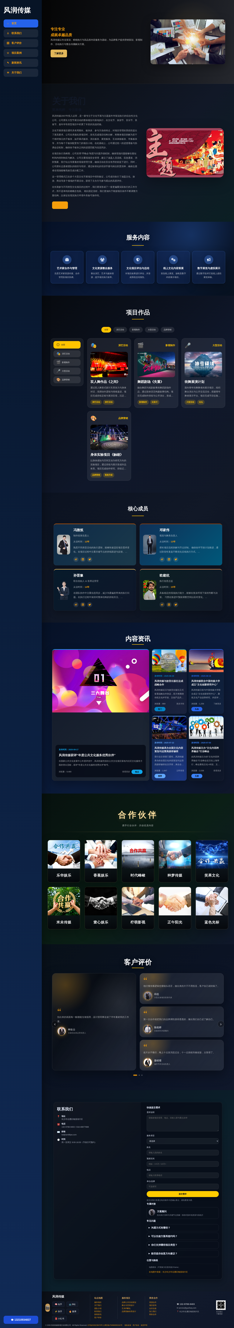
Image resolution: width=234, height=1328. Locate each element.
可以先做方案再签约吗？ (164, 1236)
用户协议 (136, 1325)
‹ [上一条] (55, 1024)
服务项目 (97, 1302)
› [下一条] (220, 1024)
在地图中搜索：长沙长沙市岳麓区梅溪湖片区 (168, 1272)
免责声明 (144, 1325)
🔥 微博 (72, 1311)
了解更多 (59, 53)
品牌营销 (167, 330)
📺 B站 (72, 1304)
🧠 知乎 (58, 1304)
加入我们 (152, 1311)
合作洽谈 (152, 1308)
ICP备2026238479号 (95, 1325)
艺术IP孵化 (126, 1308)
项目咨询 (152, 1305)
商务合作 (152, 1314)
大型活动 (152, 330)
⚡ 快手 (58, 1311)
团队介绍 (97, 1308)
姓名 (149, 1147)
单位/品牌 (151, 1181)
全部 (106, 330)
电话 (149, 1170)
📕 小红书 (59, 1318)
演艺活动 (120, 330)
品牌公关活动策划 (129, 1302)
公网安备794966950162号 (112, 1325)
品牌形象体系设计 (129, 1311)
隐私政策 (128, 1325)
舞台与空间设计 (128, 1305)
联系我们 (97, 1311)
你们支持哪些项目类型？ (164, 1245)
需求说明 (150, 1112)
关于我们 (97, 1305)
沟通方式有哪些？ (160, 1227)
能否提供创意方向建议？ (164, 1253)
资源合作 (152, 1302)
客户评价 (97, 1318)
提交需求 (183, 1194)
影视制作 (136, 330)
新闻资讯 (97, 1314)
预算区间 (150, 1158)
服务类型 (150, 1135)
